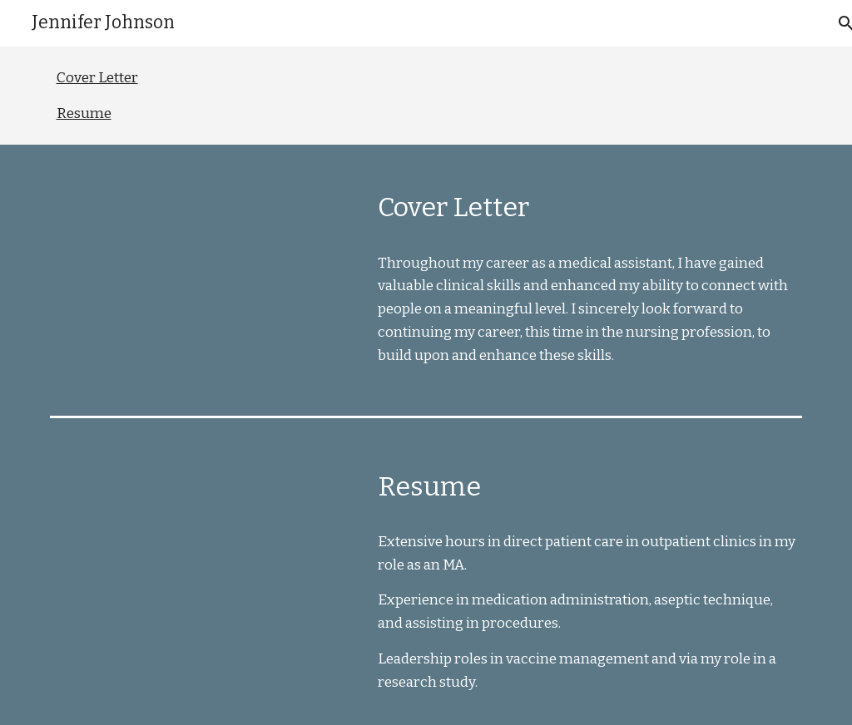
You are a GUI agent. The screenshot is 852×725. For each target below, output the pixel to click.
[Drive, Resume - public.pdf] (201, 556)
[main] (586, 202)
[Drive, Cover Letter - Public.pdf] (201, 276)
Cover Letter (97, 77)
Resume (84, 113)
